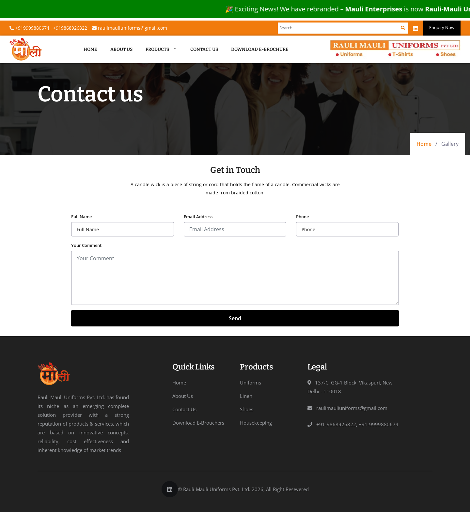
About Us (121, 49)
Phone (302, 216)
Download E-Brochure (260, 49)
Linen (246, 396)
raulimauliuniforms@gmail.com (129, 28)
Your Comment (86, 245)
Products (161, 49)
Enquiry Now (441, 27)
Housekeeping (256, 422)
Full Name (81, 216)
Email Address (198, 216)
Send (235, 318)
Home (90, 49)
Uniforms (250, 382)
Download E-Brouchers (198, 422)
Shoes (246, 409)
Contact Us (204, 49)
